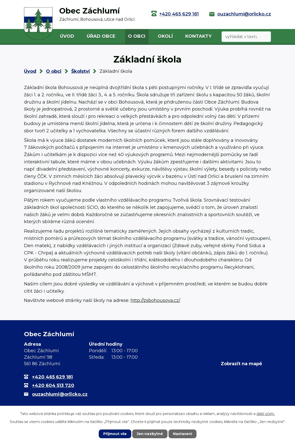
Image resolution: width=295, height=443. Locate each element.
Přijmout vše (115, 433)
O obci (136, 36)
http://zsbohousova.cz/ (155, 300)
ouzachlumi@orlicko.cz (244, 14)
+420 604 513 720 (53, 385)
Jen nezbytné (150, 433)
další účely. (265, 413)
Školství (80, 71)
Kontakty (198, 36)
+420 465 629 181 (179, 14)
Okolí (165, 36)
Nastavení (182, 433)
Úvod (67, 36)
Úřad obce (101, 36)
